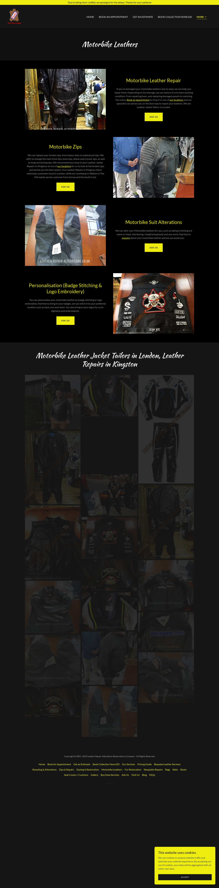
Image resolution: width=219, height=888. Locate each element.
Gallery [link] (94, 866)
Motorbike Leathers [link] (111, 861)
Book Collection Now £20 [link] (175, 16)
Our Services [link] (128, 856)
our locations (176, 99)
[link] (14, 16)
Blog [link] (144, 866)
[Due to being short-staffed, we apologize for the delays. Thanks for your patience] (109, 2)
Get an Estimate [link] (143, 16)
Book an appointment (138, 99)
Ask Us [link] (125, 866)
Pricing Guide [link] (144, 856)
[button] (202, 17)
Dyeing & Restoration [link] (87, 861)
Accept (185, 877)
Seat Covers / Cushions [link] (76, 866)
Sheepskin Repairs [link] (153, 861)
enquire (126, 237)
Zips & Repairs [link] (66, 861)
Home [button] (42, 856)
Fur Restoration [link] (133, 861)
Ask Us (153, 117)
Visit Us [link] (135, 866)
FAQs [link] (152, 866)
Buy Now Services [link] (110, 866)
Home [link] (90, 16)
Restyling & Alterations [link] (44, 861)
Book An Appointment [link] (113, 16)
